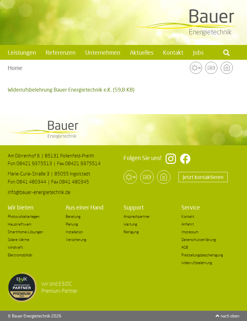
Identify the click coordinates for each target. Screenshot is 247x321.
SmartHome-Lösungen (25, 231)
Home (15, 67)
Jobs (198, 52)
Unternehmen (102, 52)
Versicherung (76, 239)
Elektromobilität (20, 255)
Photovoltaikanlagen (24, 216)
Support (134, 207)
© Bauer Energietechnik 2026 (34, 315)
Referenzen (61, 52)
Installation (74, 231)
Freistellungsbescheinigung (202, 255)
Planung (72, 224)
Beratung (73, 216)
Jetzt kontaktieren (203, 177)
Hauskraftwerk (20, 224)
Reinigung (131, 231)
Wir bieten (20, 207)
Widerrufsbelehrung (196, 262)
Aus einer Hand (85, 207)
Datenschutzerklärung (198, 239)
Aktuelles (141, 52)
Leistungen (22, 52)
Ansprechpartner (137, 216)
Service (190, 207)
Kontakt (173, 52)
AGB (184, 247)
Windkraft (15, 247)
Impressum (189, 231)
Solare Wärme (18, 239)
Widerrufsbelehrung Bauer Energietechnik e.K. (71, 89)
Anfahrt (187, 224)
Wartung (130, 224)
